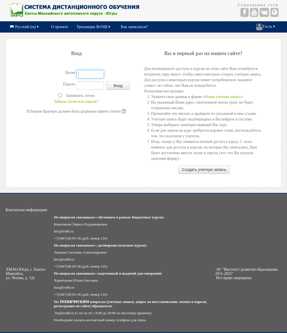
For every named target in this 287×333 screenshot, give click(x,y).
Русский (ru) (25, 27)
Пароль (69, 84)
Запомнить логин (80, 95)
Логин (70, 72)
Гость (266, 27)
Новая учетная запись (223, 97)
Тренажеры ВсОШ (94, 27)
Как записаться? (134, 27)
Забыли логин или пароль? (76, 101)
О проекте (59, 27)
